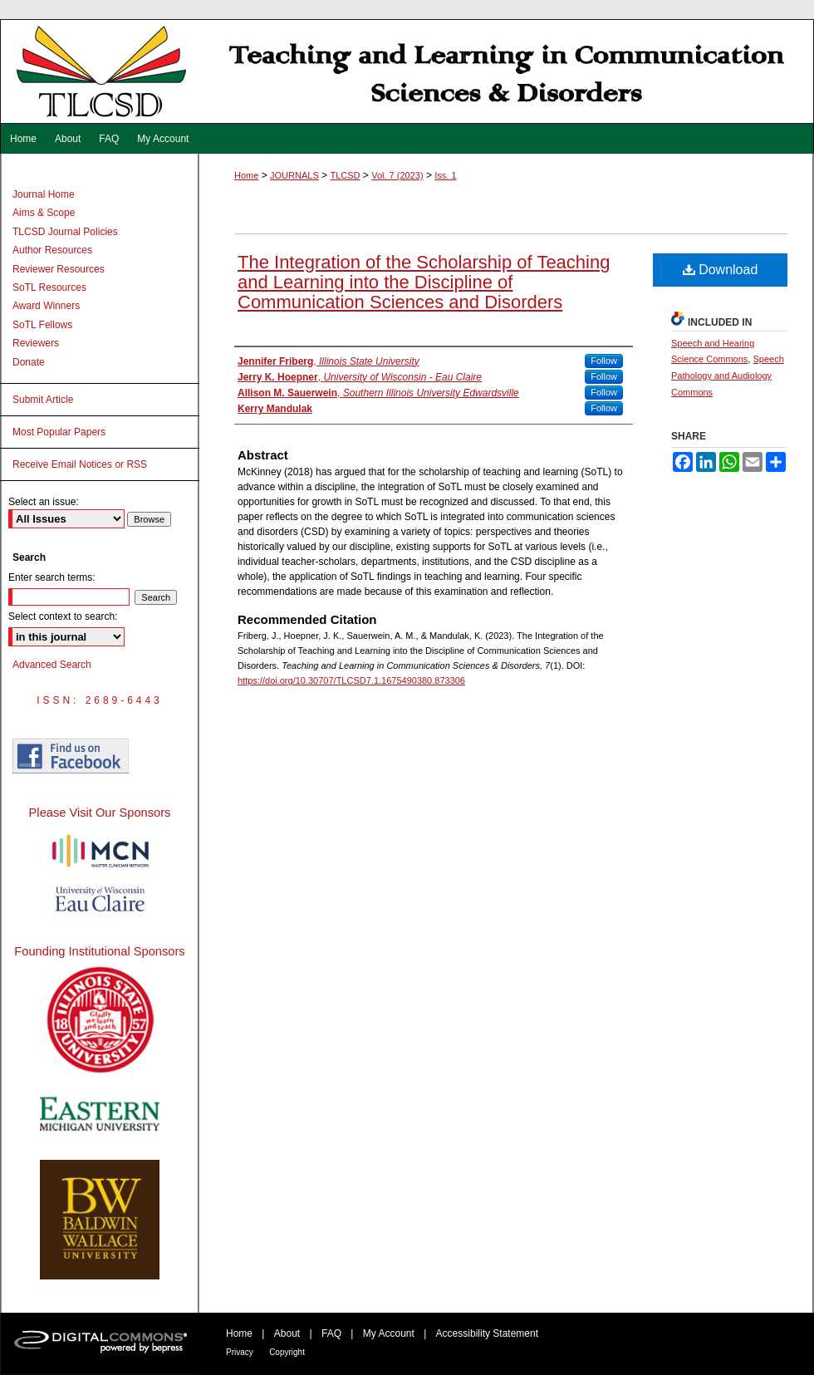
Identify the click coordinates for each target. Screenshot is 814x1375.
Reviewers (35, 343)
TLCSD (345, 175)
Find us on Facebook (70, 756)
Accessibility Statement (487, 1333)
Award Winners (46, 306)
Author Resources (52, 250)
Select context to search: (62, 616)
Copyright (287, 1352)
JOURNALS (294, 175)
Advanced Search (51, 664)
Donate (28, 362)
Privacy (239, 1352)
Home (246, 175)
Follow (604, 361)
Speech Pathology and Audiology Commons (727, 375)
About (287, 1333)
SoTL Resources (49, 287)
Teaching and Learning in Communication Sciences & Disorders (407, 71)
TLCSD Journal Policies (65, 232)
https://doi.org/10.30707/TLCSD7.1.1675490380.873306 (351, 680)
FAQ (331, 1333)
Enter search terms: (52, 577)
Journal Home (43, 194)
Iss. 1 (445, 175)
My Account (388, 1333)
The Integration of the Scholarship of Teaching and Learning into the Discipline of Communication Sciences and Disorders (424, 282)
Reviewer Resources (58, 269)
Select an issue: (43, 502)
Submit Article (42, 399)
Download (720, 270)
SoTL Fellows (42, 325)
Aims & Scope (43, 213)
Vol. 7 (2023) (397, 175)
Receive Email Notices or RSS (79, 464)
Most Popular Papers (58, 432)
